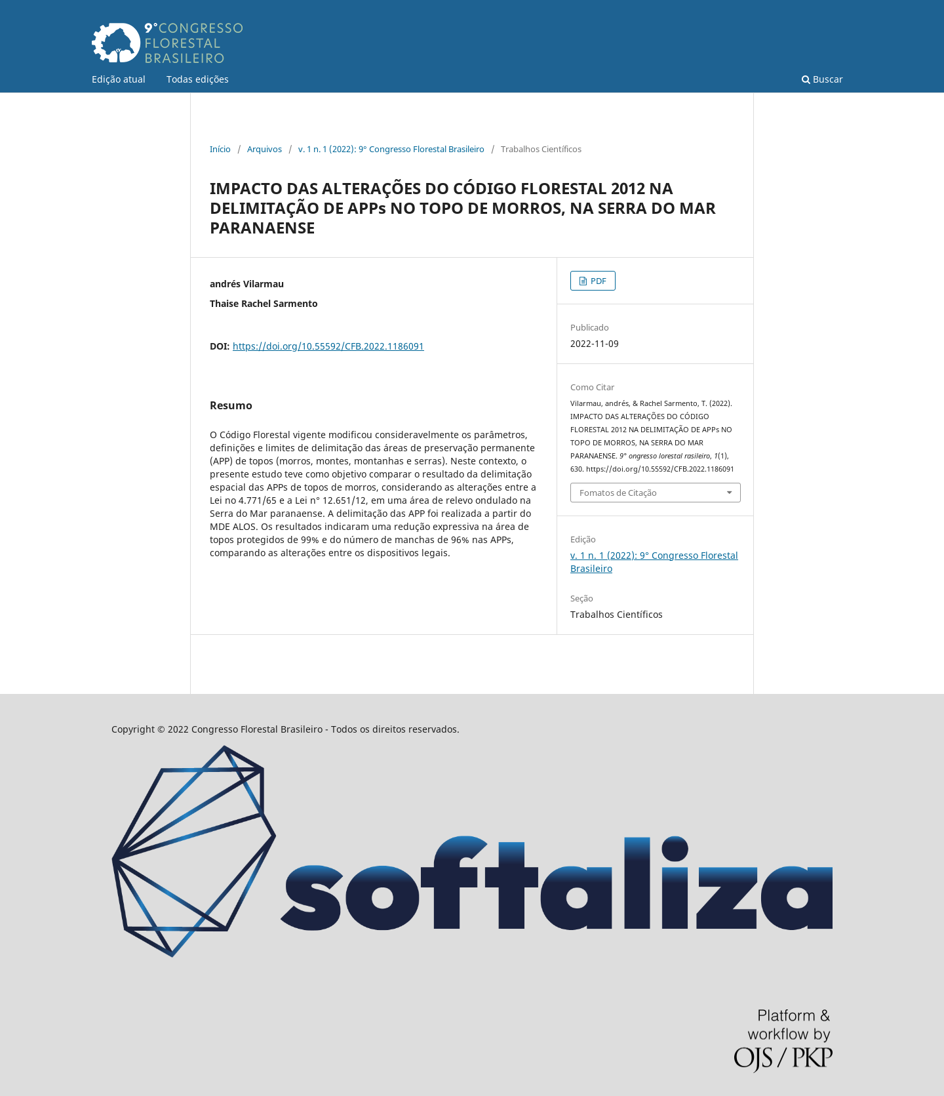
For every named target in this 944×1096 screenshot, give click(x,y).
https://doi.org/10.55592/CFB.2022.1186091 (328, 346)
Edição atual (119, 79)
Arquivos (264, 149)
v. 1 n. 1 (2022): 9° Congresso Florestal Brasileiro (391, 149)
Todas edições (198, 79)
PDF (597, 281)
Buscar (822, 79)
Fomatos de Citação (618, 492)
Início (220, 149)
